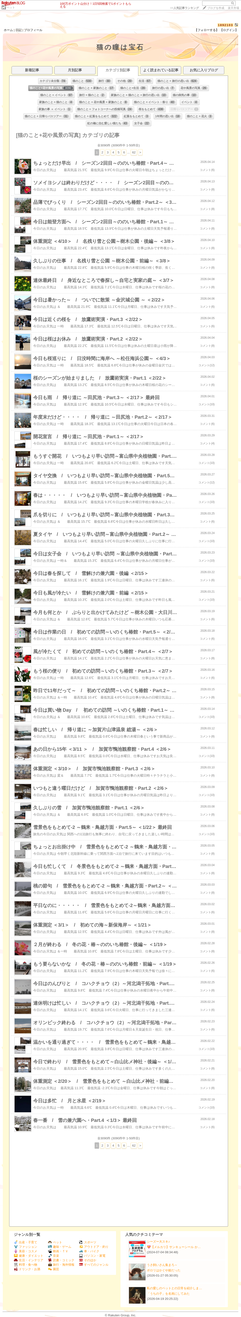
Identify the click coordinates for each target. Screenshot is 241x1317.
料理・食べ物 (25, 1264)
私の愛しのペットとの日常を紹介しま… (174, 1288)
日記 (19, 30)
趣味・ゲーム (59, 1247)
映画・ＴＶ (58, 1251)
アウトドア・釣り (93, 1247)
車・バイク (89, 1251)
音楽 (53, 1255)
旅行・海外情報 (61, 1264)
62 (134, 152)
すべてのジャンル (93, 1264)
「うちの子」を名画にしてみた (168, 1293)
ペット (11, 7)
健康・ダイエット (28, 1255)
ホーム (8, 30)
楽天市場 (233, 8)
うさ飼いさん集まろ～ (162, 1265)
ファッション (25, 1247)
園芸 (53, 1269)
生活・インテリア (28, 1260)
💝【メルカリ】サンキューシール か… (174, 1247)
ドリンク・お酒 (27, 1269)
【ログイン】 (229, 30)
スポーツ (87, 1242)
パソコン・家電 (92, 1255)
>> (184, 8)
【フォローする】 (206, 30)
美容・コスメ (25, 1251)
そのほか (87, 1260)
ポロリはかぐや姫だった (164, 1270)
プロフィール (33, 30)
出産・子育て (25, 1242)
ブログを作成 (215, 8)
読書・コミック (61, 1260)
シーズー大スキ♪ (158, 1241)
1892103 (225, 25)
